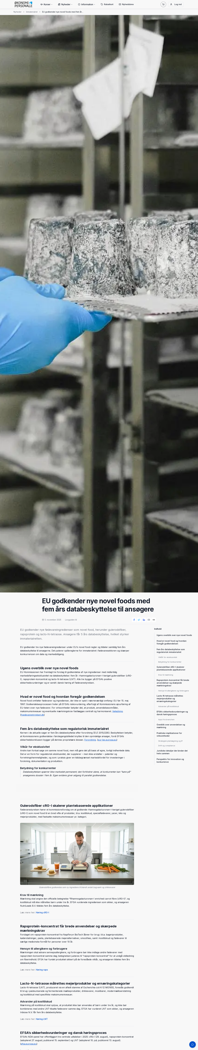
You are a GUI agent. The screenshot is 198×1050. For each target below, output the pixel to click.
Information (86, 4)
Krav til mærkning (165, 675)
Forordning (90, 739)
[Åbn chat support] (192, 1044)
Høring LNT (42, 1019)
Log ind (176, 4)
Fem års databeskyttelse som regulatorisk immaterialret (171, 650)
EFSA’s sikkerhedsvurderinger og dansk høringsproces (172, 713)
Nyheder (65, 4)
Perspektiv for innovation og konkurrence (170, 760)
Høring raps (42, 969)
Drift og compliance (166, 745)
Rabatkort (107, 4)
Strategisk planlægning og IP (170, 741)
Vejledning (117, 711)
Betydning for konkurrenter (169, 662)
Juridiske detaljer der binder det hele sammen (172, 752)
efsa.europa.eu (29, 1043)
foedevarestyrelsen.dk (32, 714)
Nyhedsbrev (126, 4)
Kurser (46, 4)
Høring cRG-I (42, 912)
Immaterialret (32, 12)
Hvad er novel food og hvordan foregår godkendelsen (171, 642)
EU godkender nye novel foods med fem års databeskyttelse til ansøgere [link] (62, 12)
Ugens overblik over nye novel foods (174, 635)
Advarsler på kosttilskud (168, 706)
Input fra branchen (166, 719)
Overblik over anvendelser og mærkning (171, 725)
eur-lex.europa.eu (107, 739)
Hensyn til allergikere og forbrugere (173, 691)
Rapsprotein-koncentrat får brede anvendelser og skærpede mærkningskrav (173, 683)
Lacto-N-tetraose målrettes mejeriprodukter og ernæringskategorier (170, 698)
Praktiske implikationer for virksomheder (169, 734)
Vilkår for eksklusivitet (167, 657)
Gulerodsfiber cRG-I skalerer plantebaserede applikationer (171, 668)
